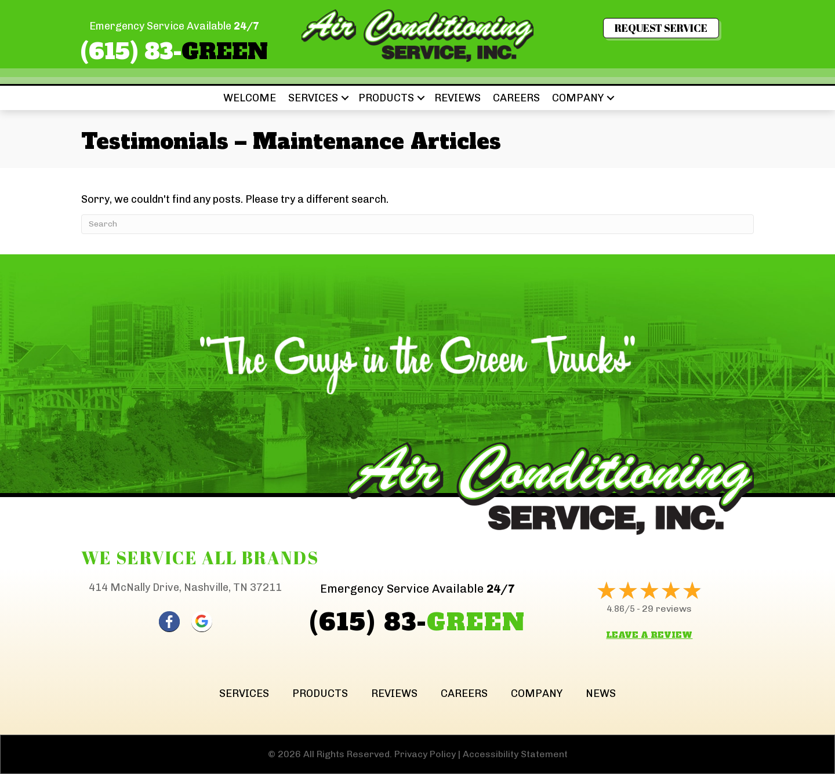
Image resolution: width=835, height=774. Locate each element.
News (601, 693)
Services (313, 98)
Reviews (457, 98)
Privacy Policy (425, 754)
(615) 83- (174, 51)
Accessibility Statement (515, 754)
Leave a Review (649, 635)
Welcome (249, 98)
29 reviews (667, 608)
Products (386, 98)
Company (578, 98)
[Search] (417, 224)
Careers (516, 98)
